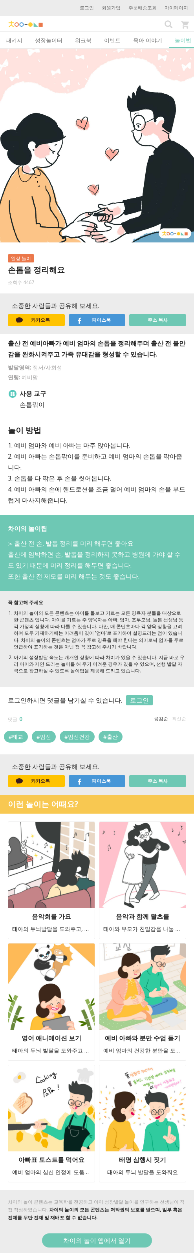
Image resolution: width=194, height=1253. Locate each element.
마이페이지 (176, 7)
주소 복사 (158, 320)
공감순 (161, 718)
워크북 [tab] (83, 40)
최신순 (179, 718)
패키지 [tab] (14, 40)
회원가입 (111, 7)
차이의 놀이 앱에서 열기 (97, 1240)
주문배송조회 (142, 7)
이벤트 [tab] (112, 40)
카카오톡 (33, 320)
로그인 (87, 7)
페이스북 (94, 320)
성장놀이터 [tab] (48, 40)
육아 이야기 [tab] (147, 40)
